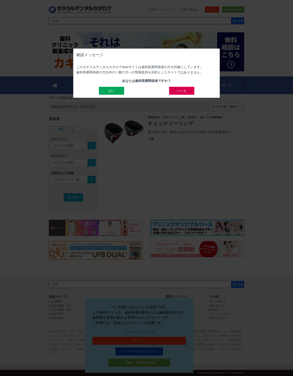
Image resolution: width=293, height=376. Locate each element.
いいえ (182, 90)
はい (111, 90)
